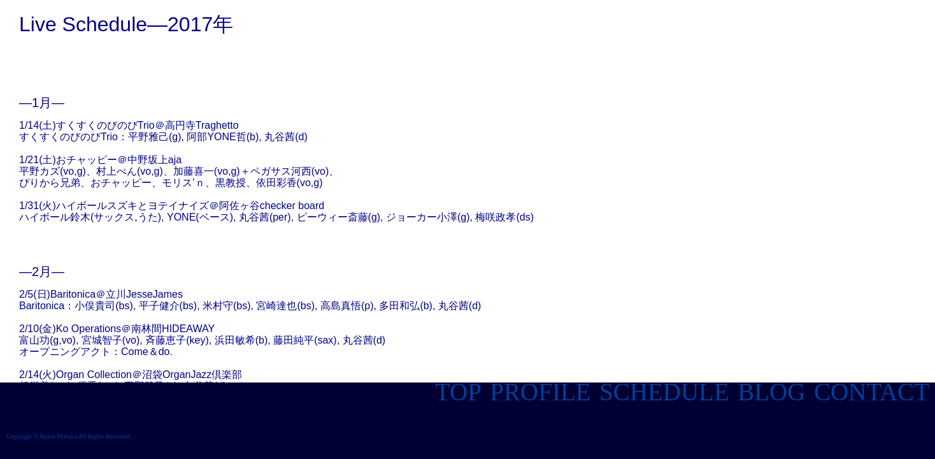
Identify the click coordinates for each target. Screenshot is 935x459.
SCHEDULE (661, 391)
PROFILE (537, 391)
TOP (458, 391)
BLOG (768, 391)
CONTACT (871, 391)
